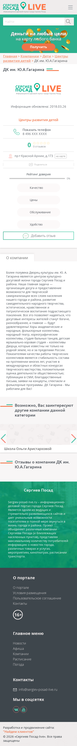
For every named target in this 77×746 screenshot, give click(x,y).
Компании (21, 654)
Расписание (22, 659)
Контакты (20, 603)
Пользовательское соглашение (37, 598)
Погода (18, 664)
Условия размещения (29, 593)
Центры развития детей (38, 120)
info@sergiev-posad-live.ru (38, 689)
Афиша (18, 648)
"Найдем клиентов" (18, 731)
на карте (61, 156)
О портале (21, 587)
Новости (19, 643)
